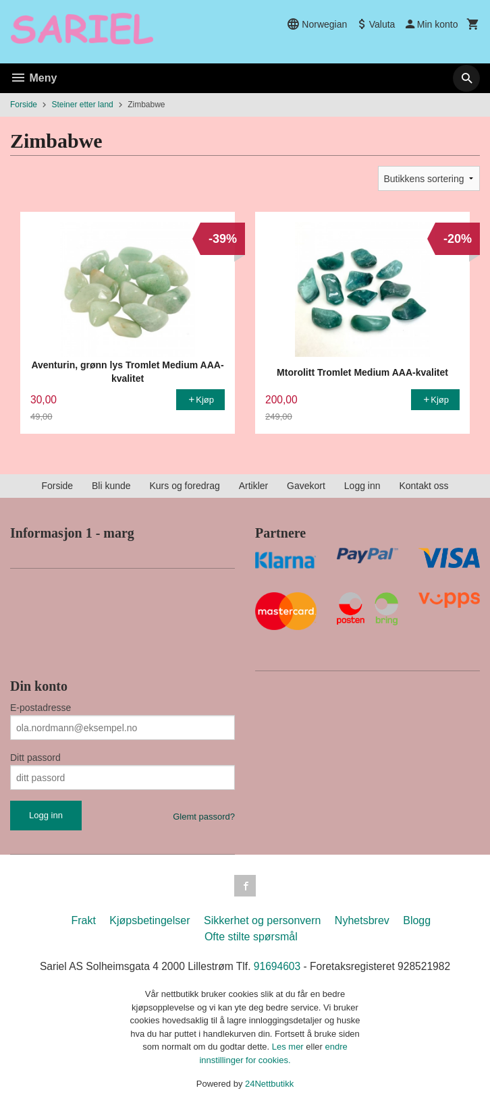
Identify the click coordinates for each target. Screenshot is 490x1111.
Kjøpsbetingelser (149, 920)
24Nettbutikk (269, 1084)
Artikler (254, 485)
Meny (33, 78)
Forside (23, 104)
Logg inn (362, 485)
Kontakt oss (423, 485)
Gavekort (306, 485)
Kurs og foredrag (184, 485)
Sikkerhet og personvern (262, 920)
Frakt (83, 920)
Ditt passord (35, 757)
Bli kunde (111, 485)
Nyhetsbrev (362, 920)
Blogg (417, 920)
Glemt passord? (204, 816)
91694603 (278, 966)
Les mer (289, 1047)
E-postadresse (40, 707)
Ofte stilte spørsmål (251, 936)
